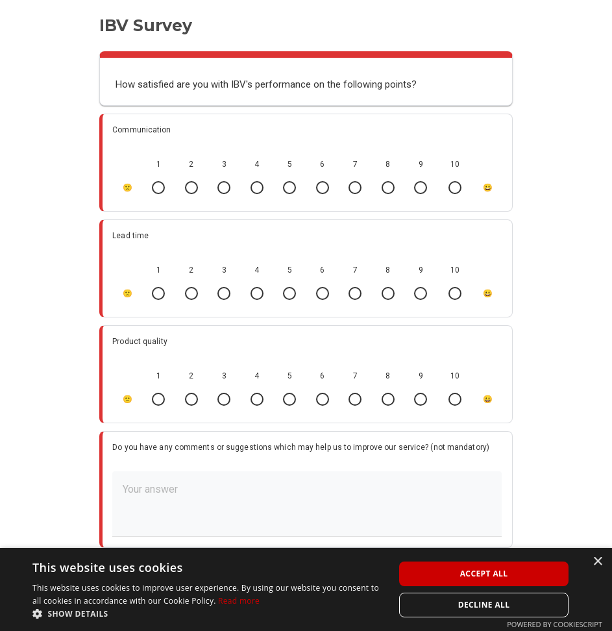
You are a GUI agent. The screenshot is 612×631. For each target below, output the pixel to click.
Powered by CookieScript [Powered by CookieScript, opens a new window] (554, 624)
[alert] (306, 589)
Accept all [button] (484, 573)
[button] (208, 614)
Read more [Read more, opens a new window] (239, 600)
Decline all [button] (484, 604)
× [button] (597, 562)
